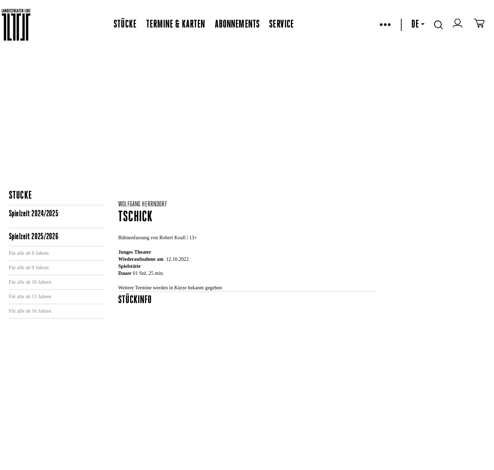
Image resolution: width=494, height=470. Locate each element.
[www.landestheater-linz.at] (16, 25)
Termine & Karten (175, 24)
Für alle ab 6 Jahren (29, 253)
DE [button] (418, 24)
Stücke (125, 24)
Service (281, 24)
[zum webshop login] (458, 24)
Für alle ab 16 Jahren (30, 311)
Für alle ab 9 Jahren (29, 267)
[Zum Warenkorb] (479, 24)
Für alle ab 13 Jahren (30, 296)
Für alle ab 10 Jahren (30, 282)
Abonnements (237, 24)
